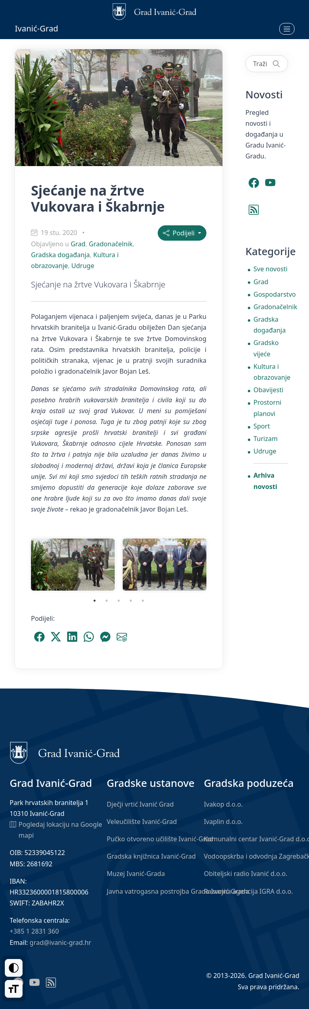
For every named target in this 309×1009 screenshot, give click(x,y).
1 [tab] (95, 601)
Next (216, 564)
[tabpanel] (73, 565)
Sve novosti (270, 268)
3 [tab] (119, 601)
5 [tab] (143, 601)
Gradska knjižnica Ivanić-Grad (151, 856)
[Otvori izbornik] (287, 28)
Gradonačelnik (111, 243)
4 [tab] (131, 601)
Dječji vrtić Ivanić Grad (140, 804)
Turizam (265, 438)
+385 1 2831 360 (34, 931)
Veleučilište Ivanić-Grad (142, 821)
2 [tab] (107, 601)
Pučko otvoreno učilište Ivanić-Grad (160, 838)
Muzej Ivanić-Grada (136, 873)
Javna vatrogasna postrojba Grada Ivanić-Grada (178, 891)
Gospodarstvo (270, 294)
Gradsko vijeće (266, 348)
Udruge (82, 265)
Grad (78, 243)
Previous (21, 564)
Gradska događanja (60, 254)
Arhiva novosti (265, 481)
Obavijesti (268, 389)
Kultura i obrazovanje (270, 372)
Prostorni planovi (267, 408)
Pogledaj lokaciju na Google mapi (56, 829)
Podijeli (179, 233)
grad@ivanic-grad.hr (60, 942)
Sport (261, 426)
